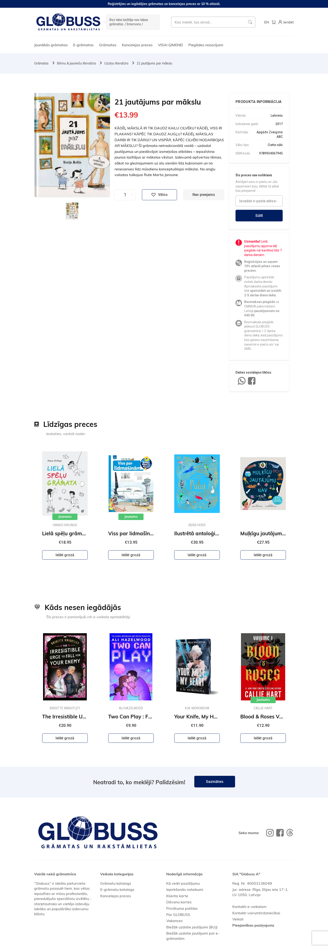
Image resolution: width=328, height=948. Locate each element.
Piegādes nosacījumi (205, 45)
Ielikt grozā (65, 555)
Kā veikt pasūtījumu (183, 883)
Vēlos (159, 194)
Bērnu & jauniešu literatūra (76, 63)
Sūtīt (259, 215)
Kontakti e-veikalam (249, 906)
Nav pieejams (203, 194)
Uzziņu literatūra (116, 63)
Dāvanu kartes (179, 902)
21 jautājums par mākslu (154, 63)
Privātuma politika (181, 908)
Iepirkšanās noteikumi (184, 889)
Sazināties (214, 781)
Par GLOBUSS (178, 914)
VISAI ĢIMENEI (170, 45)
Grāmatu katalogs (115, 883)
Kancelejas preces (137, 45)
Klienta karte (177, 896)
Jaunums (65, 517)
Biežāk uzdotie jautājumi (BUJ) (192, 927)
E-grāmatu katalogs (117, 889)
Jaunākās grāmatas (51, 45)
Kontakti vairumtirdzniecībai (256, 913)
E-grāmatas (83, 45)
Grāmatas (107, 45)
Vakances (174, 920)
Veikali (237, 919)
